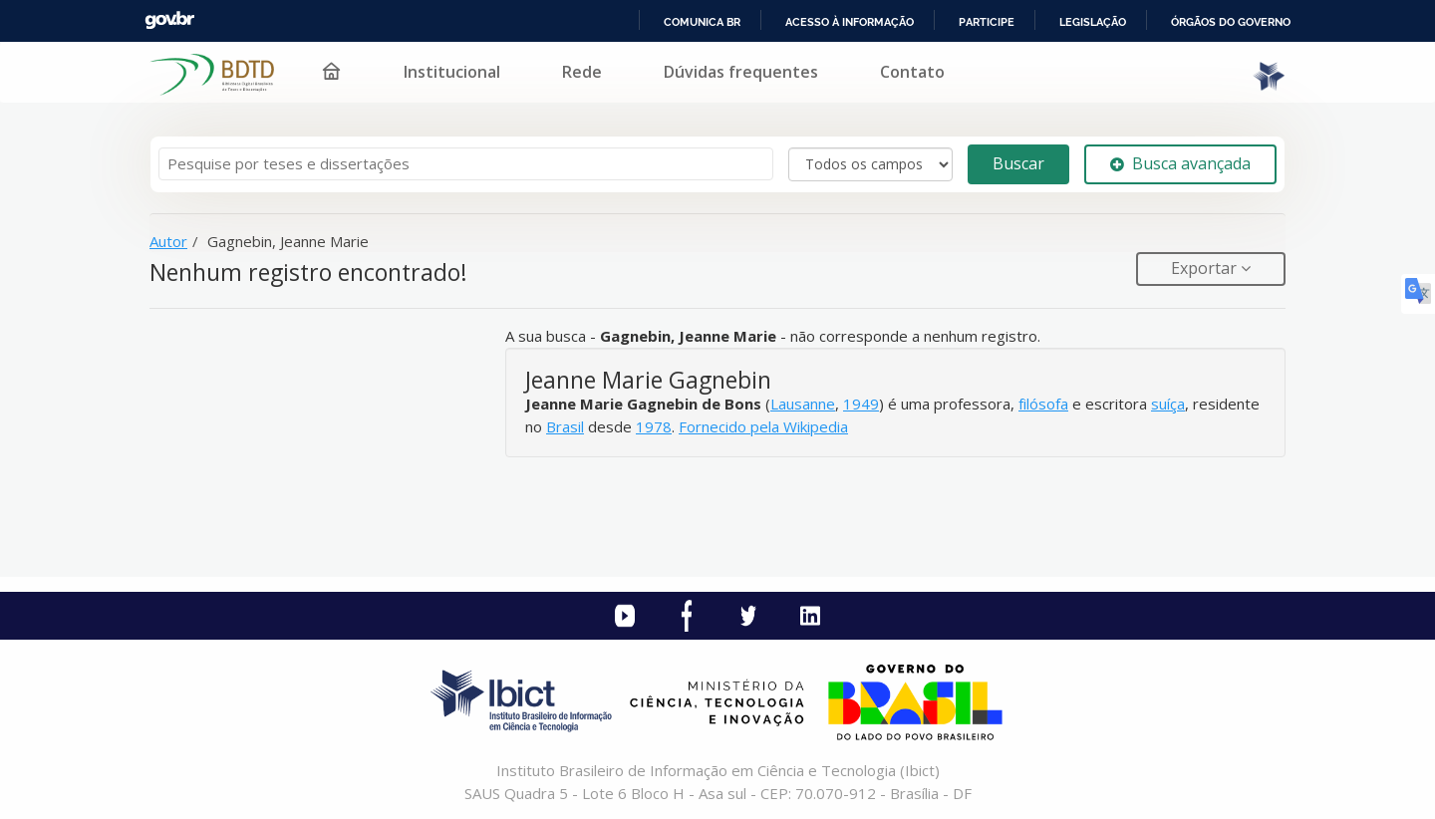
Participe (986, 22)
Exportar (1206, 268)
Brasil (565, 426)
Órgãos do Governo (1231, 22)
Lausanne (802, 403)
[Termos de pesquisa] (465, 163)
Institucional (452, 72)
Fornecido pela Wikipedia (763, 426)
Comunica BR (702, 22)
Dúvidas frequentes (741, 72)
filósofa (1043, 403)
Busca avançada (1180, 163)
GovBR (169, 20)
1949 (861, 403)
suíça (1168, 403)
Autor (168, 241)
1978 (654, 426)
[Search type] (870, 164)
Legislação (1092, 22)
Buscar (1018, 163)
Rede (582, 72)
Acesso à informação (849, 22)
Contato (912, 72)
